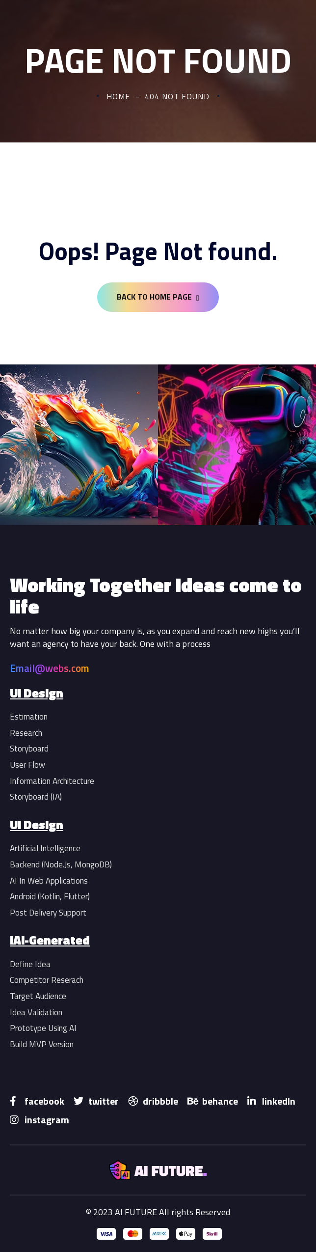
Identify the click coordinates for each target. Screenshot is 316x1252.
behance (212, 1101)
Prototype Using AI (43, 1028)
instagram (39, 1119)
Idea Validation (36, 1012)
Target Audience (38, 996)
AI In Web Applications (49, 880)
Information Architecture (52, 781)
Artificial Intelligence (45, 848)
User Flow (27, 764)
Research (26, 732)
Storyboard (29, 748)
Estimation (29, 716)
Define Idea (30, 964)
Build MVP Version (42, 1044)
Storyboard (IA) (36, 796)
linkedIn (271, 1101)
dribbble (153, 1101)
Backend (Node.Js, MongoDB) (61, 864)
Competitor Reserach (46, 980)
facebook (37, 1101)
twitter (96, 1101)
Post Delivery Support (48, 912)
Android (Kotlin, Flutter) (50, 896)
